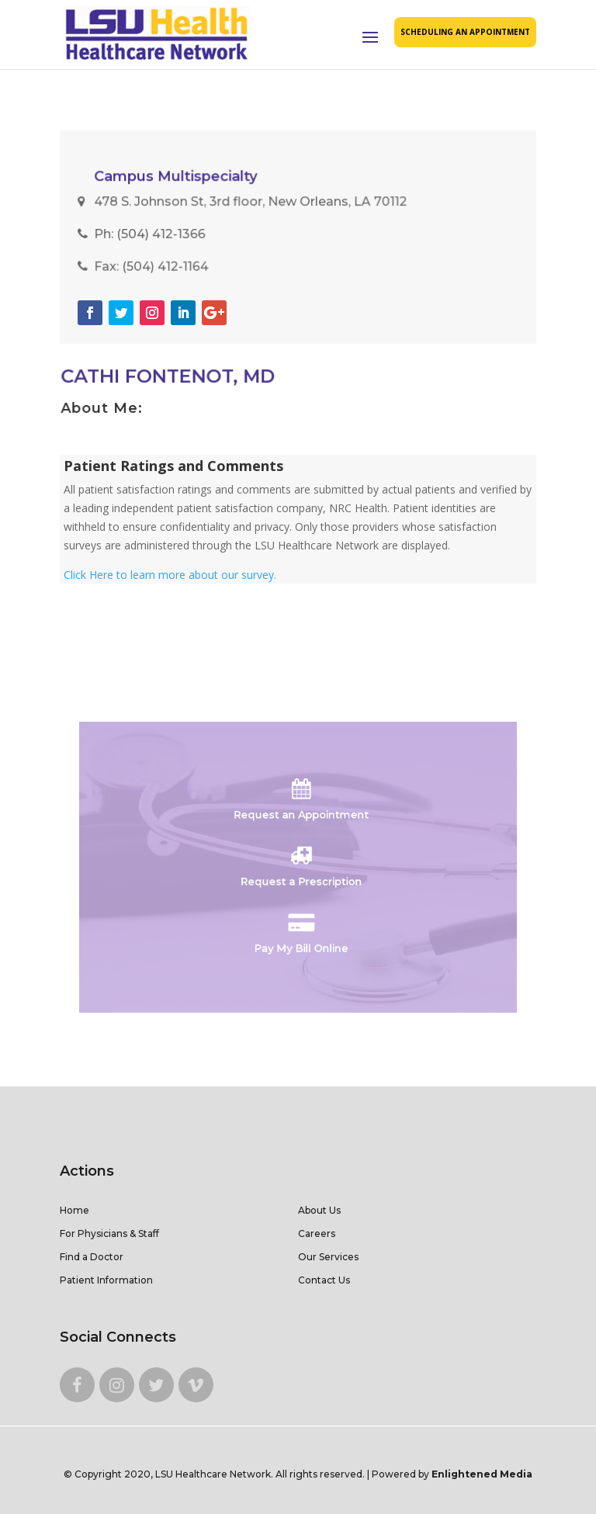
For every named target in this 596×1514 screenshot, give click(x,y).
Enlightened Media (481, 1474)
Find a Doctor (91, 1257)
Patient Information (106, 1280)
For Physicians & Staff (109, 1233)
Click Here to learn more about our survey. (170, 574)
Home (74, 1210)
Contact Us (324, 1280)
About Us (319, 1210)
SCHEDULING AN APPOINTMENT (465, 31)
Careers (316, 1233)
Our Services (328, 1257)
